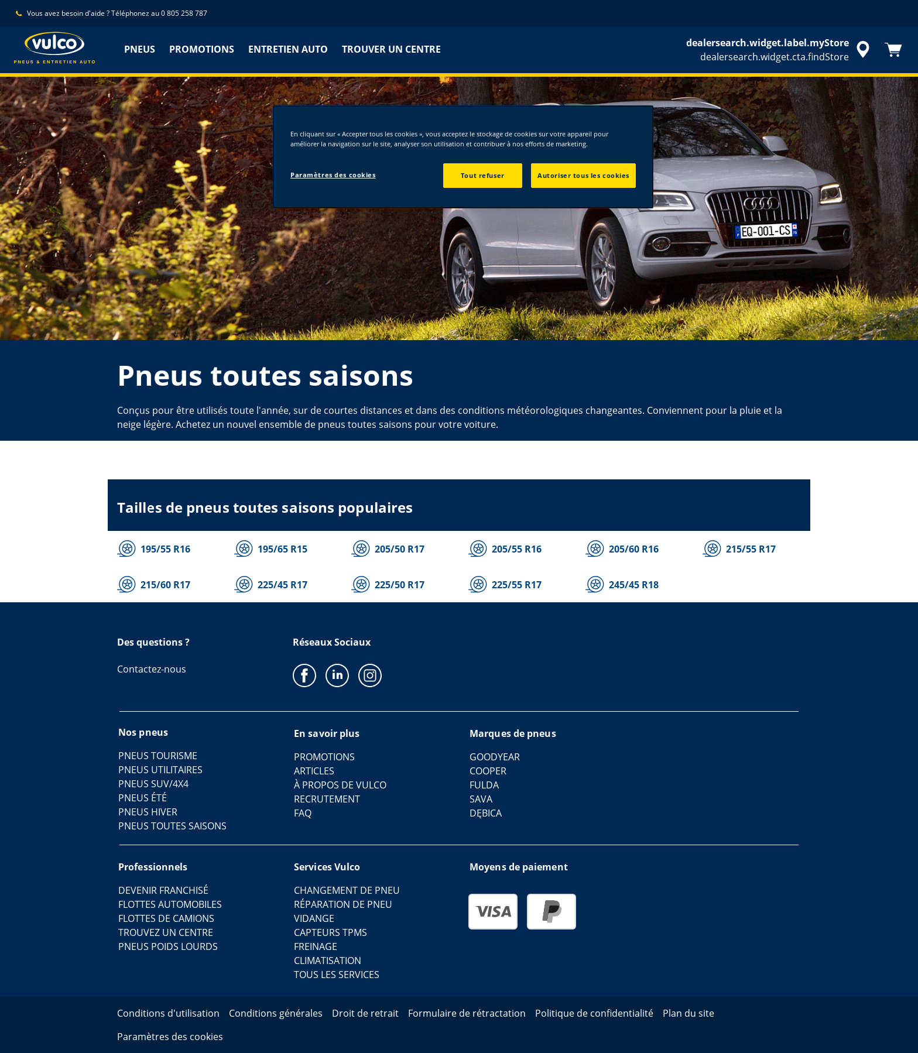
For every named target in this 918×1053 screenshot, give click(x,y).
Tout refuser (483, 175)
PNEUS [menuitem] (139, 49)
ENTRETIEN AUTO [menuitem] (288, 49)
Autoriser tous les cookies (583, 175)
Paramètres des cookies (333, 174)
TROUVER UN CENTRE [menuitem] (391, 49)
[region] (463, 156)
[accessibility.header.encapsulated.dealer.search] (780, 50)
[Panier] (893, 49)
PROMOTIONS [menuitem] (201, 49)
